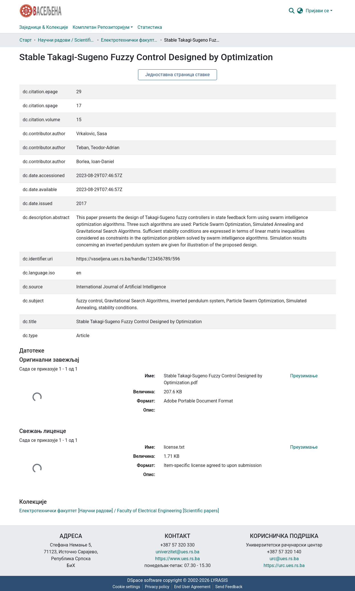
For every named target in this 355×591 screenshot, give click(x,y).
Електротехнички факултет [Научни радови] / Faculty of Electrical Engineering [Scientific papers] (129, 40)
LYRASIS (219, 580)
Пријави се (317, 10)
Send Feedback (228, 586)
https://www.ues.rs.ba (177, 558)
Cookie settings (126, 586)
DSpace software (144, 580)
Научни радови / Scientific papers (66, 40)
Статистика (149, 27)
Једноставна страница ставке (177, 74)
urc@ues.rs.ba (284, 558)
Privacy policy (157, 586)
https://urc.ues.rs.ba (284, 565)
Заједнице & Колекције (43, 27)
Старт (26, 40)
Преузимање (304, 376)
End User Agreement (192, 586)
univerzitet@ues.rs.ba (178, 551)
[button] (300, 10)
